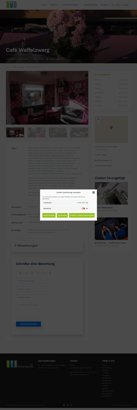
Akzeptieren (49, 215)
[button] (94, 192)
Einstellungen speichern (82, 215)
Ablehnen (62, 215)
